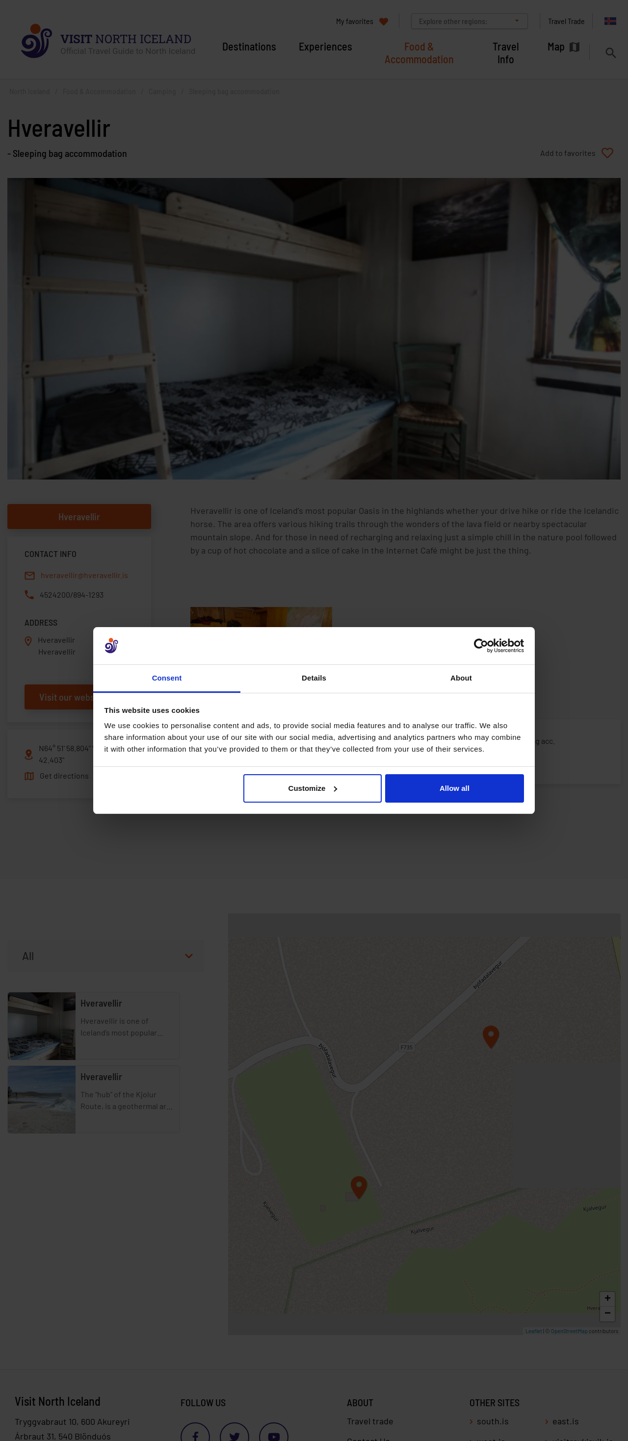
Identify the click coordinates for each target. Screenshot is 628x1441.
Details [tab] (314, 678)
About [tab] (461, 678)
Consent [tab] (167, 678)
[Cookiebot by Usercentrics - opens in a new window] (481, 645)
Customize (313, 788)
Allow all (455, 788)
